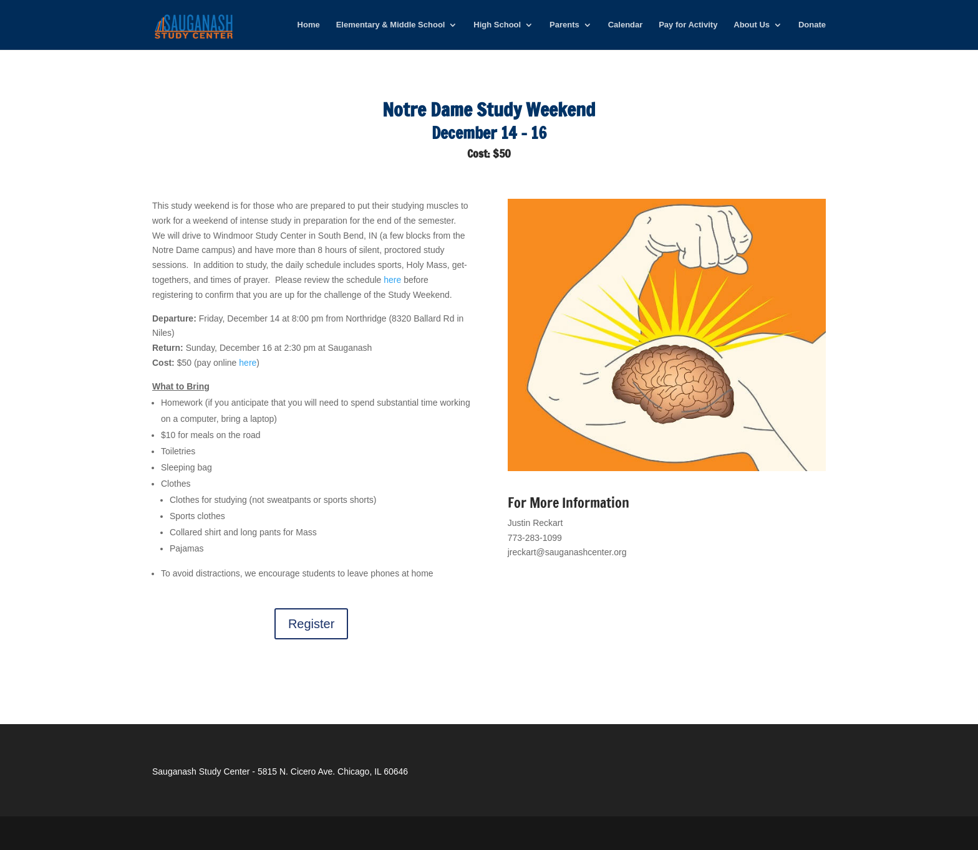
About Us (752, 25)
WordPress (349, 833)
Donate (812, 25)
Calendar (625, 25)
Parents (564, 25)
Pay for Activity (688, 25)
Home (309, 25)
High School (497, 25)
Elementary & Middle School (390, 25)
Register (311, 624)
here (392, 280)
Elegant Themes (236, 833)
